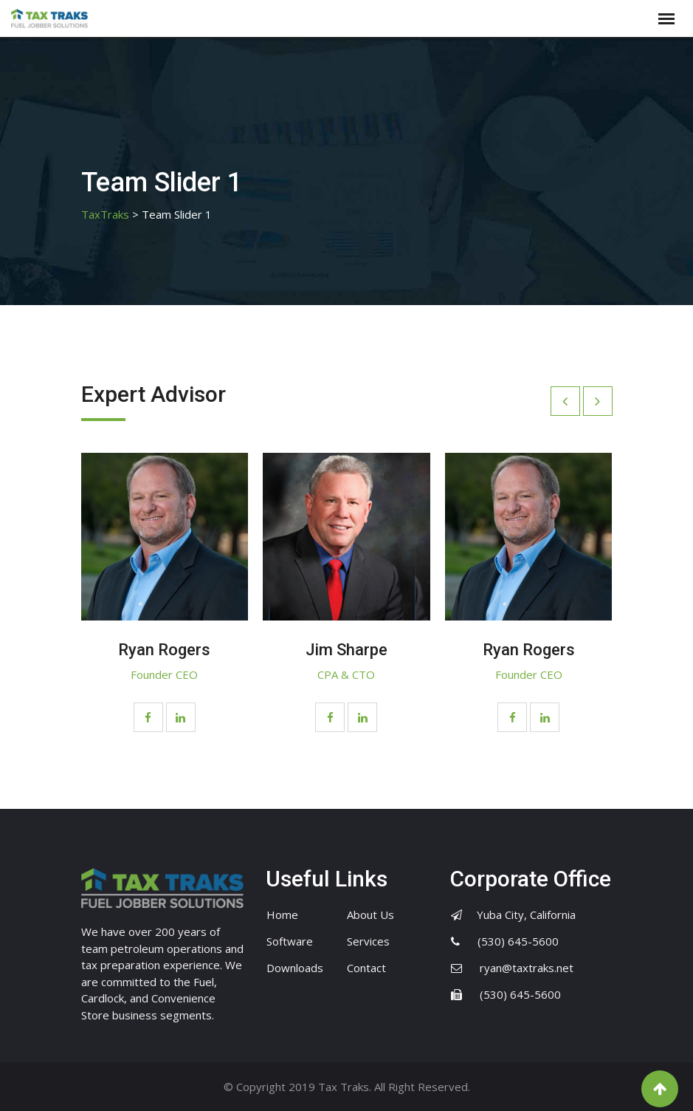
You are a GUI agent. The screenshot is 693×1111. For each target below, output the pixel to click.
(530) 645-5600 (518, 941)
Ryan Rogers (164, 649)
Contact (366, 967)
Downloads (294, 967)
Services (368, 941)
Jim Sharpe (346, 649)
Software (289, 941)
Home (282, 914)
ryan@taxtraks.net (526, 967)
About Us (370, 914)
